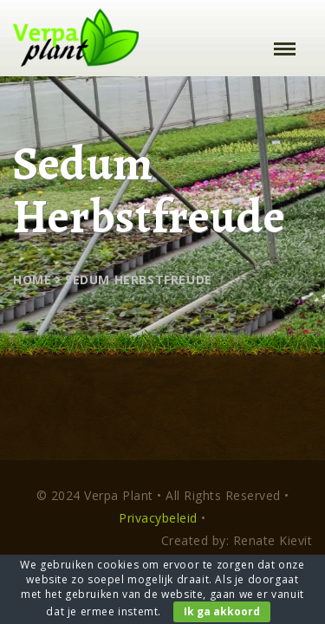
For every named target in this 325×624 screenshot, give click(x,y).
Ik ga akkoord (222, 611)
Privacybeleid (158, 518)
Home (32, 279)
